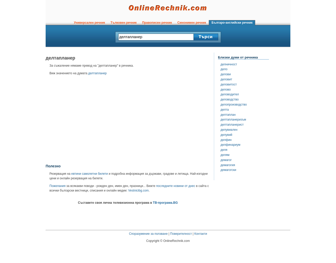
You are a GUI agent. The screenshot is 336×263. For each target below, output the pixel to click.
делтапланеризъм (233, 119)
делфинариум (230, 145)
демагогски (228, 170)
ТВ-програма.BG (165, 202)
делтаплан (228, 114)
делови (226, 74)
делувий (226, 135)
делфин (226, 140)
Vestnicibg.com (138, 190)
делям (225, 155)
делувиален (229, 130)
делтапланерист (232, 124)
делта (225, 109)
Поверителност (181, 234)
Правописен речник (157, 22)
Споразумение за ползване (148, 234)
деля (224, 150)
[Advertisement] (128, 121)
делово (226, 89)
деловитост (229, 84)
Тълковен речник (123, 22)
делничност (229, 64)
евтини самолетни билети (89, 174)
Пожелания (57, 186)
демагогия (228, 165)
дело (224, 69)
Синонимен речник (192, 22)
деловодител (230, 94)
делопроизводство (234, 104)
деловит (226, 79)
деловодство (230, 99)
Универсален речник (89, 22)
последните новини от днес (175, 186)
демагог (226, 160)
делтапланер (97, 73)
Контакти (200, 234)
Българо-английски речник (232, 22)
